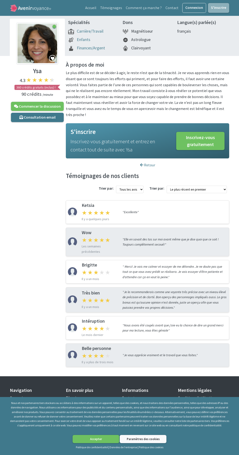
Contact (172, 8)
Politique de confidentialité (92, 447)
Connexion (194, 8)
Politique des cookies (151, 447)
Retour (147, 166)
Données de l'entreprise (123, 447)
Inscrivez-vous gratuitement (200, 142)
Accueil (90, 8)
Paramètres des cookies (143, 439)
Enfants (83, 41)
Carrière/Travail (90, 33)
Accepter (96, 439)
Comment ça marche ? (144, 8)
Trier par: (106, 190)
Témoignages (111, 8)
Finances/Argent (91, 49)
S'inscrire (218, 8)
